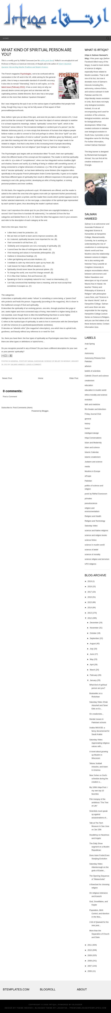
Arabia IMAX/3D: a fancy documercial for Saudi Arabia (99, 731)
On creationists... (96, 714)
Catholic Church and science (97, 376)
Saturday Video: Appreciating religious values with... (99, 743)
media (87, 466)
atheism (88, 366)
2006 (90, 971)
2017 (90, 592)
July (91, 649)
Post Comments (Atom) (23, 407)
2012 (90, 618)
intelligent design (92, 433)
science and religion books (96, 535)
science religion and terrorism (97, 559)
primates (88, 498)
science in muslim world (94, 545)
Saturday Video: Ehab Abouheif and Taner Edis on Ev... (98, 705)
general (14, 361)
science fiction (91, 540)
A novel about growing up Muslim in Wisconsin (98, 754)
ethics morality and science (96, 395)
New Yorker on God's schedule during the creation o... (98, 778)
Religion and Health (93, 516)
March (92, 670)
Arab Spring (90, 344)
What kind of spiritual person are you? (36, 52)
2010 (90, 950)
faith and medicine (92, 404)
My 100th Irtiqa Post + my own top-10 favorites (98, 790)
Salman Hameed (18, 364)
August (93, 643)
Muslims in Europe (92, 471)
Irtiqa (52, 1004)
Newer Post (7, 378)
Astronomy (89, 353)
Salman (88, 224)
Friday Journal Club (93, 414)
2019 (90, 581)
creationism (89, 380)
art (86, 348)
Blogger (45, 411)
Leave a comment (33, 364)
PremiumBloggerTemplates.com (88, 1008)
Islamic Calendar (92, 452)
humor (87, 428)
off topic (88, 476)
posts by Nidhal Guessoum (31, 361)
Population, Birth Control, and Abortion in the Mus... (99, 913)
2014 (90, 607)
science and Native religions (96, 530)
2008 (90, 961)
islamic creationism (93, 457)
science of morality (92, 554)
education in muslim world (95, 390)
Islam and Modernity (93, 443)
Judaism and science (93, 462)
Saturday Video (91, 526)
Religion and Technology (95, 521)
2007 (90, 966)
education (89, 385)
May (92, 659)
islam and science (92, 447)
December (94, 622)
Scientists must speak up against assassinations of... (98, 814)
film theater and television (95, 409)
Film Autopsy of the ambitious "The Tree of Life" (98, 802)
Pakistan (88, 481)
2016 (90, 597)
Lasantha (62, 1008)
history (87, 423)
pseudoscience (91, 503)
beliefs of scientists (92, 371)
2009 (90, 955)
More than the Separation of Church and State (99, 933)
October (93, 633)
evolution (88, 400)
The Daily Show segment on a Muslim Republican (99, 846)
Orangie (88, 165)
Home (6, 38)
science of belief (52, 361)
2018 (90, 586)
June (92, 654)
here (96, 327)
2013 (90, 613)
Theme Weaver (25, 1008)
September (94, 638)
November (94, 628)
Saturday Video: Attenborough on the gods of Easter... (99, 867)
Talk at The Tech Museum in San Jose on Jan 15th (99, 826)
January (93, 680)
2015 (90, 602)
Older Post (73, 378)
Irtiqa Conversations (93, 438)
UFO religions (90, 564)
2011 (90, 945)
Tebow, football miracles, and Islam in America (98, 766)
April (92, 664)
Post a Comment (10, 396)
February (93, 675)
